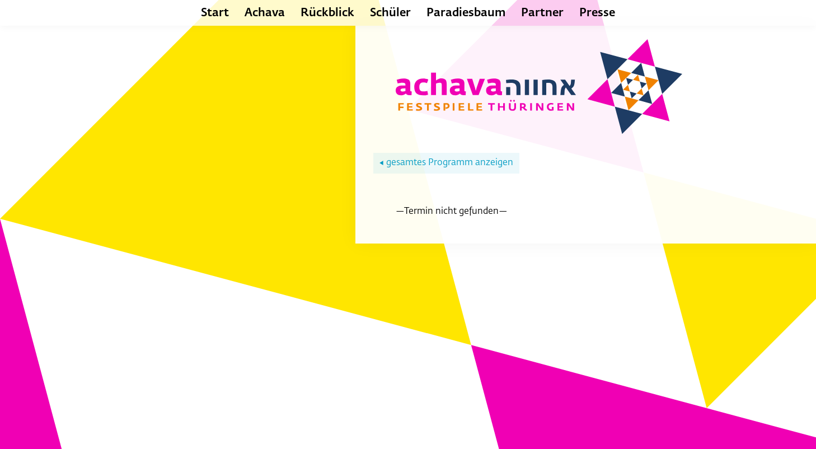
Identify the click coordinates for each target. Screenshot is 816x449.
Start (215, 12)
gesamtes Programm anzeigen (446, 162)
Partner (542, 12)
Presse (597, 12)
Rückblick (327, 12)
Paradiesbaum (465, 12)
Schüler (390, 12)
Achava (265, 12)
